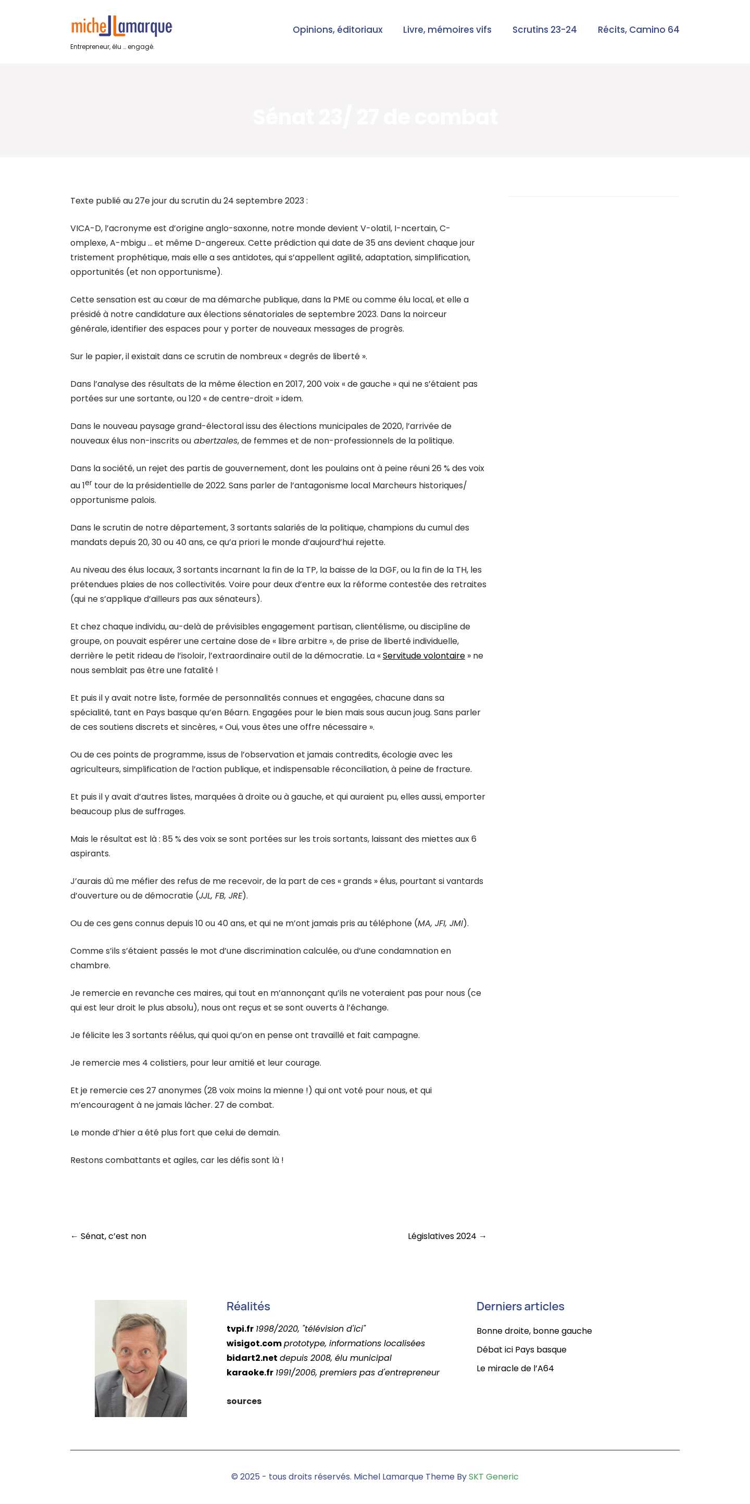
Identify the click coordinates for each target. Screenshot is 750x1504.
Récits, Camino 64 (639, 29)
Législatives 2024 (447, 1236)
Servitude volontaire (424, 656)
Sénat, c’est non (108, 1236)
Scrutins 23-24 (544, 29)
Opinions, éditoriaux (337, 29)
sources (244, 1401)
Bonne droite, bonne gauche (534, 1331)
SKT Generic (494, 1477)
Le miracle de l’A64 (515, 1368)
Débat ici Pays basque (522, 1350)
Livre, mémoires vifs (447, 29)
